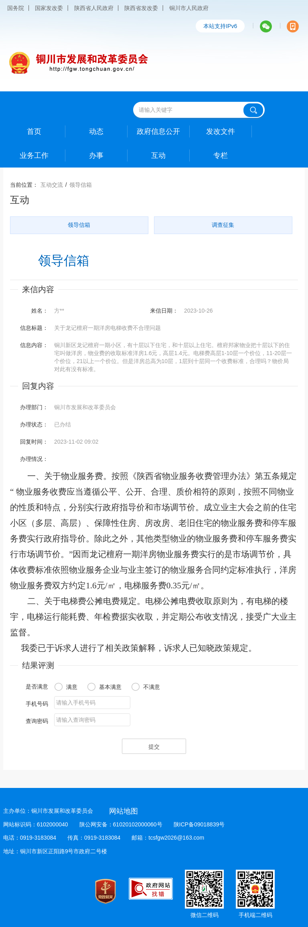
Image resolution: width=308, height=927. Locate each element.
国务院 (15, 8)
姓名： (39, 310)
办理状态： (34, 424)
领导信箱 (80, 185)
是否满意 (37, 686)
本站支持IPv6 (220, 26)
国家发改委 (49, 8)
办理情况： (34, 459)
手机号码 (37, 704)
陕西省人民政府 (93, 8)
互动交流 (52, 185)
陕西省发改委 (141, 8)
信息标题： (34, 328)
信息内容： (34, 345)
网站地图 (123, 811)
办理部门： (34, 407)
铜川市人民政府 (189, 8)
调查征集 (223, 225)
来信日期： (164, 310)
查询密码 (37, 721)
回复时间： (34, 441)
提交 (154, 746)
